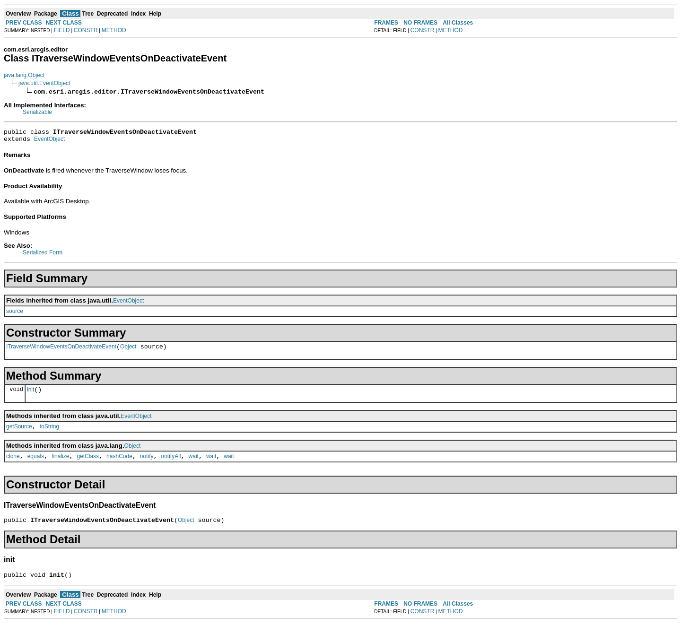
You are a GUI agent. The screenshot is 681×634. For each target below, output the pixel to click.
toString (49, 433)
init (30, 395)
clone (13, 464)
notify (147, 464)
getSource (19, 433)
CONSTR (86, 30)
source (14, 314)
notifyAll (171, 464)
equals (35, 464)
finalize (60, 464)
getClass (88, 464)
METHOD (114, 30)
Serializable (37, 112)
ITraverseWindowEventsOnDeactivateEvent (61, 350)
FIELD (62, 30)
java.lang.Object (24, 75)
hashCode (119, 464)
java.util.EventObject (44, 83)
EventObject (49, 142)
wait (194, 464)
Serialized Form (42, 255)
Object (128, 350)
